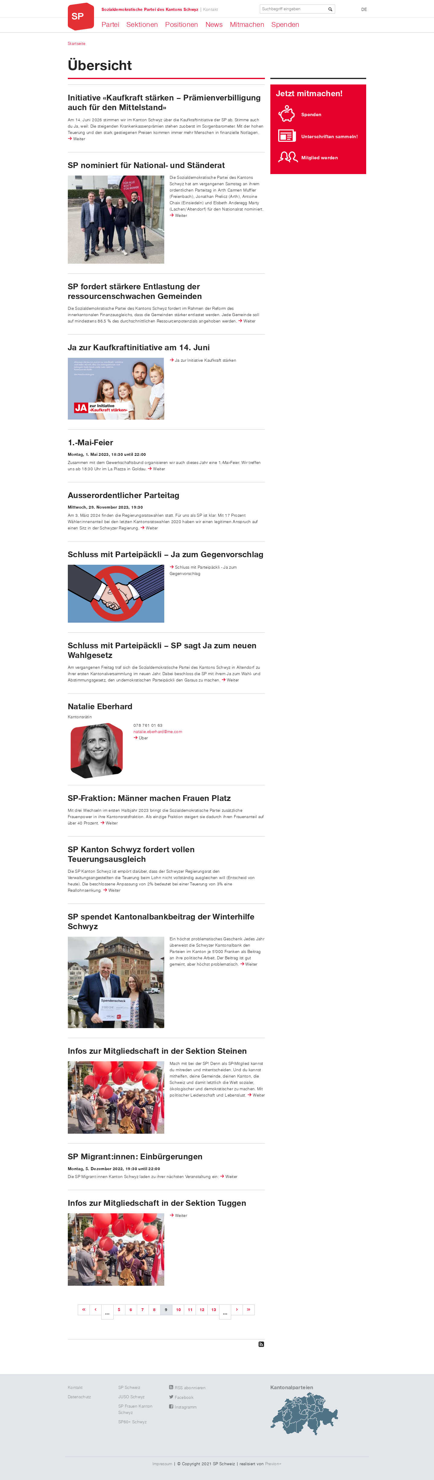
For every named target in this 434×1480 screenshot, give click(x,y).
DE (364, 10)
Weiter (79, 139)
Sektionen (142, 24)
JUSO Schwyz (131, 1397)
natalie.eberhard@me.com (158, 732)
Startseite (77, 44)
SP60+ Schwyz (132, 1422)
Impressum (162, 1464)
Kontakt (210, 10)
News (214, 24)
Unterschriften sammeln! (329, 136)
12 (202, 1310)
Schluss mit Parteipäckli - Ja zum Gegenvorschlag (203, 570)
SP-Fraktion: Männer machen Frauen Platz (149, 798)
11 (190, 1310)
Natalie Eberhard (100, 707)
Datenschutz (79, 1397)
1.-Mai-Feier (90, 443)
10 (178, 1310)
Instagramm (186, 1407)
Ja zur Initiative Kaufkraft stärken (205, 360)
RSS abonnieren (190, 1388)
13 (213, 1310)
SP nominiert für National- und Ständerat (146, 165)
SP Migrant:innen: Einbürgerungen (135, 1157)
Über (143, 738)
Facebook (184, 1398)
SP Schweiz (129, 1388)
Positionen (181, 24)
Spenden (285, 24)
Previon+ (273, 1464)
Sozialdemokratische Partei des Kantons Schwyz (150, 10)
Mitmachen (247, 24)
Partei (110, 24)
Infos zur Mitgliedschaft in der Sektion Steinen (157, 1051)
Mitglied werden (319, 157)
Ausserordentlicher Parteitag (124, 495)
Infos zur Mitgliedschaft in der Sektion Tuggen (157, 1203)
